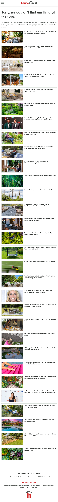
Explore (26, 485)
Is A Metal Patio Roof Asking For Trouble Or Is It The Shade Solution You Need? (39, 75)
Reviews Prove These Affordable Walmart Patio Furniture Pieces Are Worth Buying (39, 147)
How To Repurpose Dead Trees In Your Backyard (39, 190)
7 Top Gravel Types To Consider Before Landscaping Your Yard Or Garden (36, 205)
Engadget (7, 485)
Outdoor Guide (24, 487)
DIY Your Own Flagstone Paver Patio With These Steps (39, 334)
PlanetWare (34, 487)
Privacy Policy (37, 474)
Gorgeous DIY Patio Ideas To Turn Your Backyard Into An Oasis (39, 61)
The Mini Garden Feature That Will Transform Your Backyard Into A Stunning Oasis (40, 377)
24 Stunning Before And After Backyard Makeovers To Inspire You (36, 162)
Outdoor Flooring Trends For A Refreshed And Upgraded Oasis (38, 90)
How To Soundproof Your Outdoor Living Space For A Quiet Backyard (40, 133)
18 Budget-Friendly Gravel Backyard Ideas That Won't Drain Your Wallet (39, 348)
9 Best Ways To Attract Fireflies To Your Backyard (39, 261)
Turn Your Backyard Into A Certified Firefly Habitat (40, 175)
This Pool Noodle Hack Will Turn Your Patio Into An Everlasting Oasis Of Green (40, 305)
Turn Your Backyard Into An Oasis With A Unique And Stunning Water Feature (39, 277)
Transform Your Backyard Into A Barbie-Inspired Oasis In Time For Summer (39, 363)
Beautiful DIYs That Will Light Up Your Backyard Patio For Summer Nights (39, 219)
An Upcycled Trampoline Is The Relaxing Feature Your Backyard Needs (40, 248)
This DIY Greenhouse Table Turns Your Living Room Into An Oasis (40, 449)
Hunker (44, 485)
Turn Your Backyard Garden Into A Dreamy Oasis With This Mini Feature (39, 406)
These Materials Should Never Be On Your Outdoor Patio (40, 320)
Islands (50, 485)
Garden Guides (35, 485)
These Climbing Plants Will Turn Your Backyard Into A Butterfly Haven (39, 234)
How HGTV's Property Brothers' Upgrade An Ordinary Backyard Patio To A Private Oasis (38, 119)
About (18, 474)
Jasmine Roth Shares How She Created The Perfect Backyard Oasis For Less (38, 291)
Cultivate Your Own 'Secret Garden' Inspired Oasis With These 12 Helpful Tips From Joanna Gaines (40, 392)
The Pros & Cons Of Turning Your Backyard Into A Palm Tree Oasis (39, 420)
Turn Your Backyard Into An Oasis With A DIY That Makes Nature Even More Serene (40, 32)
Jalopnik (14, 485)
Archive (25, 474)
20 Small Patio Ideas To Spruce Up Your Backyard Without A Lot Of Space (40, 435)
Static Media (18, 477)
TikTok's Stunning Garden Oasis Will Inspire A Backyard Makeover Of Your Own (38, 47)
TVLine (20, 485)
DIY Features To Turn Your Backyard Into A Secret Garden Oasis (39, 104)
